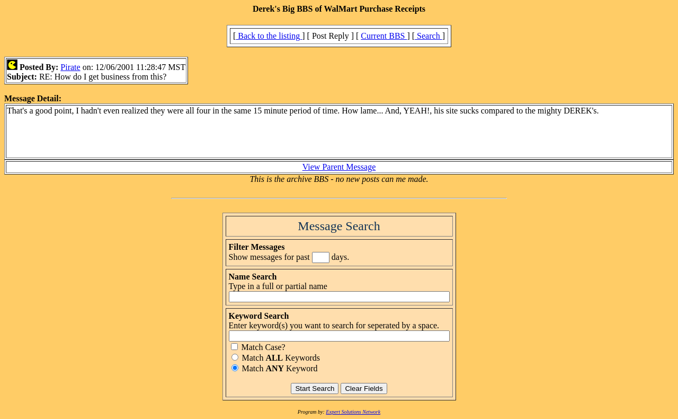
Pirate (70, 67)
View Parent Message (339, 166)
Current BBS (384, 35)
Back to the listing (269, 35)
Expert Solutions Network (353, 412)
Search (428, 35)
